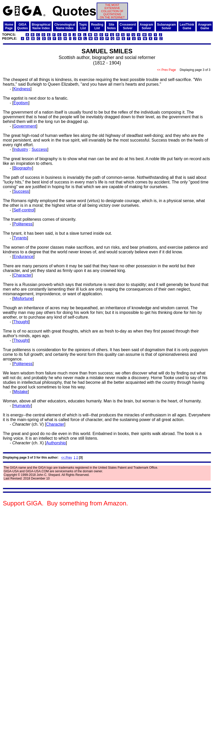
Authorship (56, 443)
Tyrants (20, 238)
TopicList (83, 26)
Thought (21, 322)
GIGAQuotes (22, 26)
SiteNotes (111, 26)
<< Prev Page (166, 70)
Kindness (21, 89)
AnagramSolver (146, 26)
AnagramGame (204, 26)
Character (22, 275)
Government (24, 126)
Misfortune (23, 298)
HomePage (9, 26)
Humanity (22, 405)
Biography (22, 168)
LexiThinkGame (187, 26)
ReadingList (97, 26)
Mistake (20, 391)
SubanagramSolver (166, 26)
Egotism (20, 103)
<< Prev (66, 457)
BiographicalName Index (41, 26)
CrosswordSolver (128, 26)
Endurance (23, 256)
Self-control (23, 210)
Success (39, 149)
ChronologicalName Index (64, 26)
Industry (20, 149)
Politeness (23, 224)
